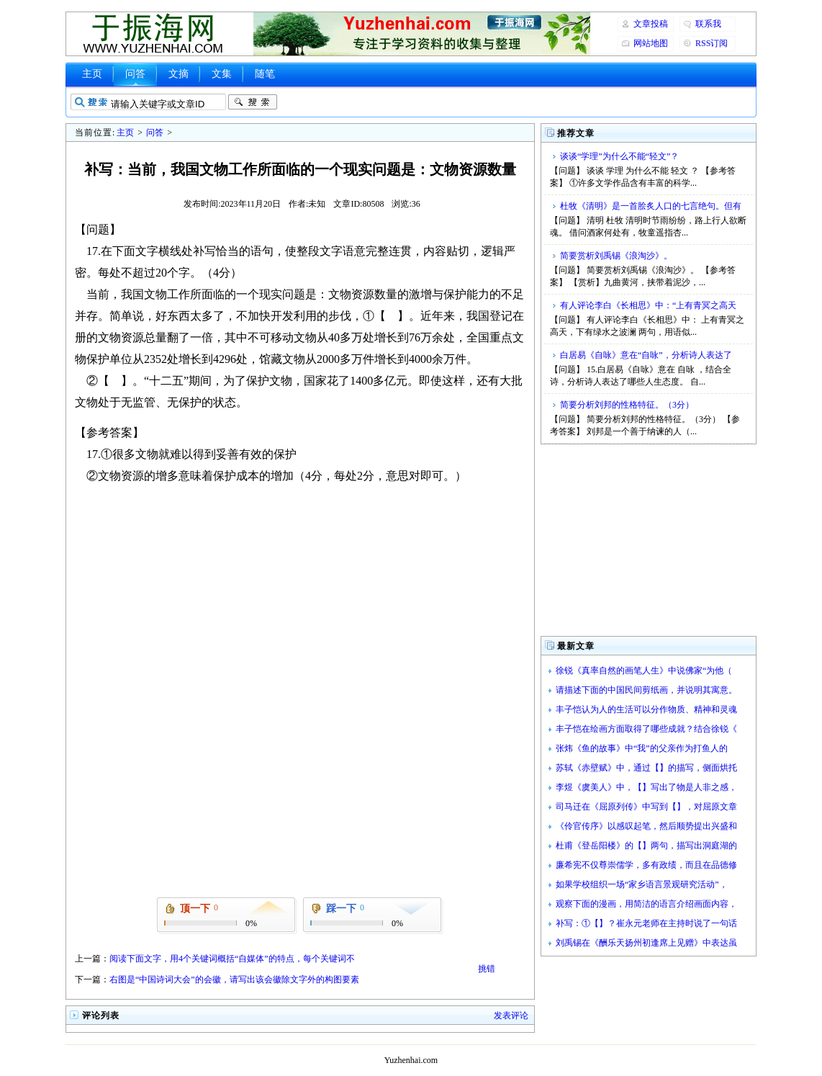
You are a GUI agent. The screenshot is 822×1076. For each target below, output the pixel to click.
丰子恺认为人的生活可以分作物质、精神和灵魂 (646, 709)
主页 (92, 73)
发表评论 (511, 1015)
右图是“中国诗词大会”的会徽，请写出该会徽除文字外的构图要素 (234, 979)
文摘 (178, 73)
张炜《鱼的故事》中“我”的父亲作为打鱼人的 (642, 748)
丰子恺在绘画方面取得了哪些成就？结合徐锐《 (646, 729)
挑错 (486, 969)
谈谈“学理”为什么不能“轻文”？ (619, 156)
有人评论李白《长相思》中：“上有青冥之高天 (648, 305)
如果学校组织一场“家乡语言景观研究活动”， (642, 884)
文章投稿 (650, 24)
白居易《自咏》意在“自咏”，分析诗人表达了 (646, 355)
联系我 (708, 24)
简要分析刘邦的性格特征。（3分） (627, 405)
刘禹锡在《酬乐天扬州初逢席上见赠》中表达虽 (646, 943)
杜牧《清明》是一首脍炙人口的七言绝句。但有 (650, 206)
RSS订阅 (711, 43)
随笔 (265, 73)
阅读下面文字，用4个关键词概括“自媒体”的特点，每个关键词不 (232, 959)
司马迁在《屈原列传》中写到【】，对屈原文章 (646, 807)
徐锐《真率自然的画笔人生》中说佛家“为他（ (644, 670)
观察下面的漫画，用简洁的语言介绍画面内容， (646, 904)
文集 (222, 73)
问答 (135, 73)
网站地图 (650, 43)
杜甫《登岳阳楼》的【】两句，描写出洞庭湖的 (646, 845)
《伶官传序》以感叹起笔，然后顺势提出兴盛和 (646, 826)
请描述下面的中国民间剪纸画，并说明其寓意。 (646, 690)
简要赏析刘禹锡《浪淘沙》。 (616, 256)
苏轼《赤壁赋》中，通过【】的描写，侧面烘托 (646, 768)
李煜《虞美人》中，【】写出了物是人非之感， (646, 787)
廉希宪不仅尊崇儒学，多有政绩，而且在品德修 (646, 865)
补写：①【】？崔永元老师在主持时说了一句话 (646, 923)
